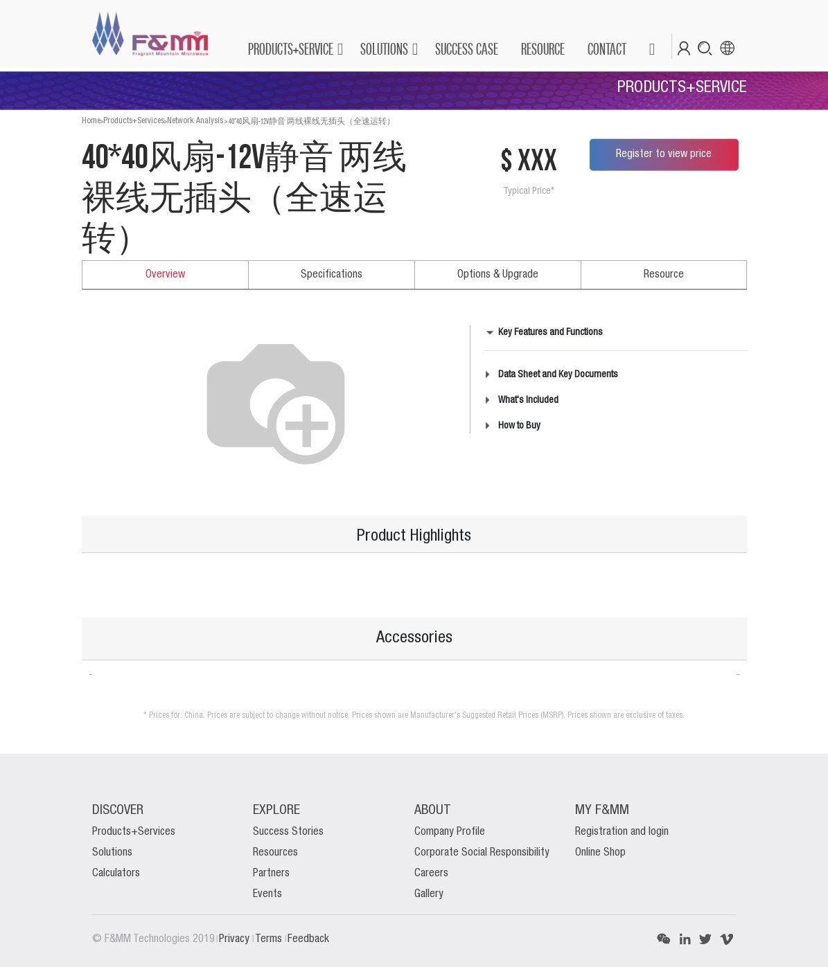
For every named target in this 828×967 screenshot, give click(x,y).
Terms (270, 939)
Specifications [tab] (331, 275)
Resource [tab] (664, 275)
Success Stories (288, 832)
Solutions (112, 853)
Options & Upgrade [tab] (497, 275)
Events (267, 894)
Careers (431, 873)
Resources (275, 853)
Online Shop (600, 853)
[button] (651, 49)
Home (91, 121)
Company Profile (449, 832)
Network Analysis (195, 121)
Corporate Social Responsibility (481, 853)
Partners (271, 873)
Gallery (428, 894)
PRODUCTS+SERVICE (290, 48)
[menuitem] (466, 49)
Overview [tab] (165, 275)
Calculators (116, 873)
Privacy (235, 939)
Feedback (308, 939)
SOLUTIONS (384, 48)
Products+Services (133, 121)
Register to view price (664, 154)
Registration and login (622, 832)
